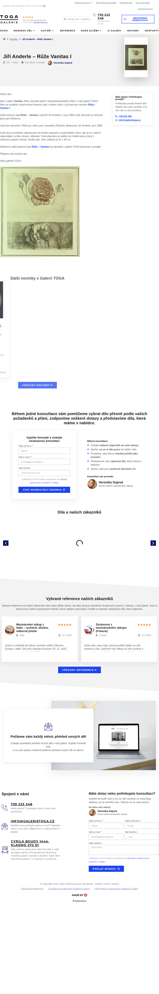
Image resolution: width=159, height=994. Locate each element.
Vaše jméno (25, 445)
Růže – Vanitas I (41, 146)
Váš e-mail (24, 457)
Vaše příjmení (133, 820)
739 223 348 (104, 16)
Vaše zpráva (95, 843)
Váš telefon (24, 468)
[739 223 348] (94, 14)
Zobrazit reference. (41, 22)
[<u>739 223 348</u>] (5, 808)
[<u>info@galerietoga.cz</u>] (5, 826)
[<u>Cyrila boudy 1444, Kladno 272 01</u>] (5, 850)
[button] (5, 543)
